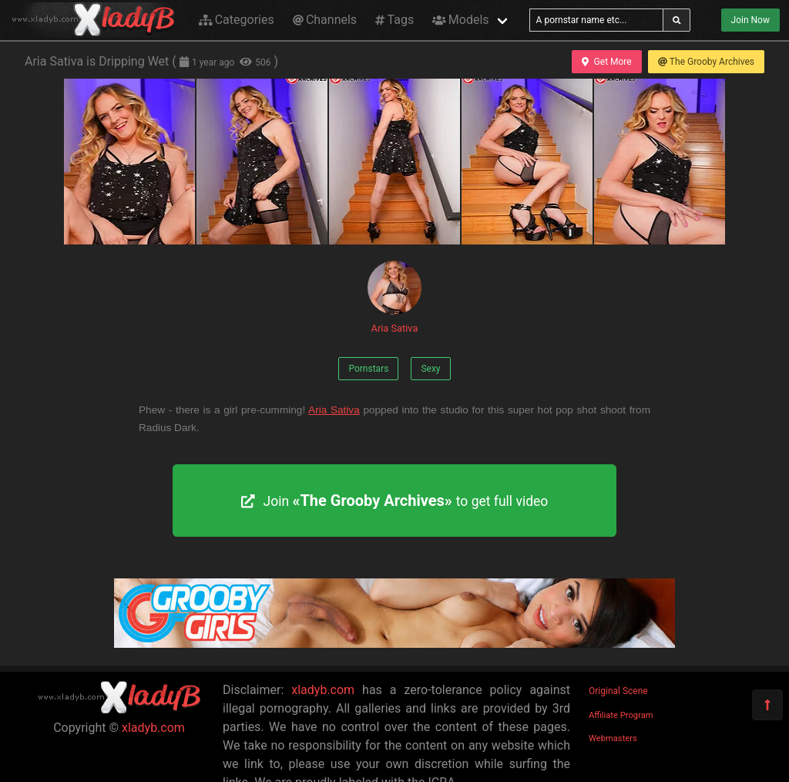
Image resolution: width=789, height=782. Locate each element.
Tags (394, 19)
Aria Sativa (394, 297)
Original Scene (618, 691)
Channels (325, 19)
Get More (606, 61)
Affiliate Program (621, 715)
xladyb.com (153, 727)
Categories (236, 19)
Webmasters (613, 738)
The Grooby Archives (706, 61)
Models (460, 19)
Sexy (430, 368)
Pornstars (368, 368)
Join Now (750, 20)
